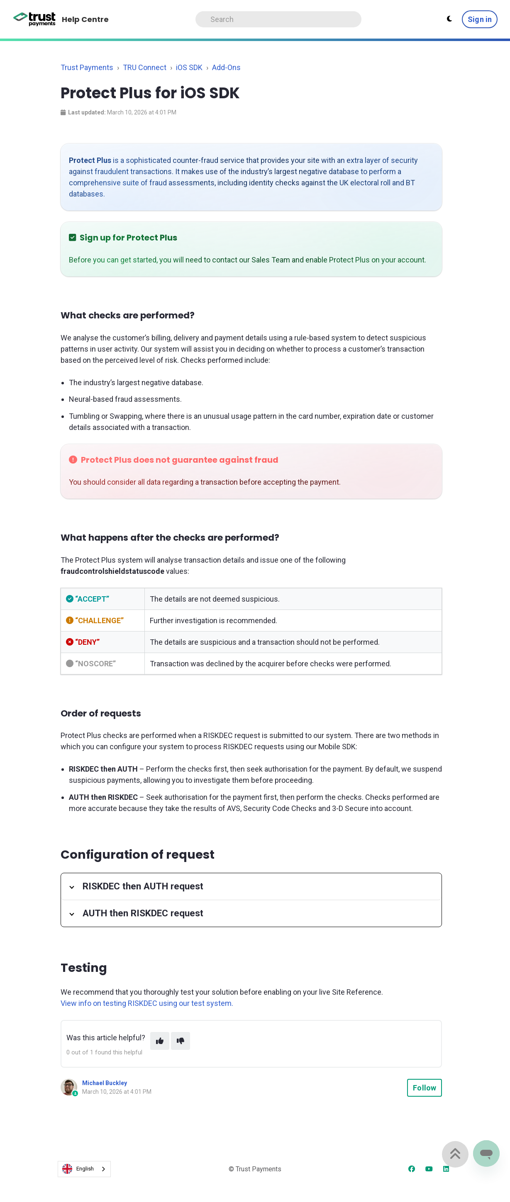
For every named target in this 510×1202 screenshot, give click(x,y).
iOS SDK (189, 67)
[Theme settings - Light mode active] (449, 19)
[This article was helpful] (159, 1041)
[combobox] (84, 1169)
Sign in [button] (480, 19)
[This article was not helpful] (180, 1041)
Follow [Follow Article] (424, 1087)
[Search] (278, 19)
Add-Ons (226, 67)
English (78, 1169)
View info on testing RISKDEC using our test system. (147, 1003)
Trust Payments (87, 67)
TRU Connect (144, 67)
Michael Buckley (104, 1083)
